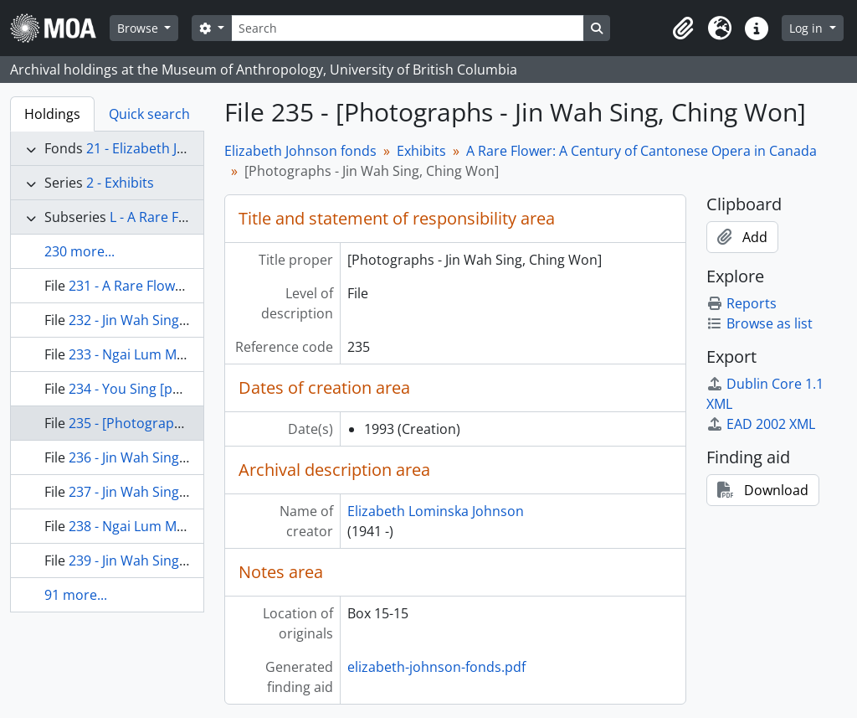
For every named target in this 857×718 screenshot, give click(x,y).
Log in (807, 28)
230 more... (79, 251)
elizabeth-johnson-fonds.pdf (436, 667)
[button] (683, 28)
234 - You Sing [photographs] (160, 389)
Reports (741, 303)
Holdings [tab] (52, 114)
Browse (139, 28)
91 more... (75, 595)
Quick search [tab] (149, 114)
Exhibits (421, 151)
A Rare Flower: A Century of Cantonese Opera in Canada (641, 151)
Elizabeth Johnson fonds (300, 151)
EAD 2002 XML (760, 424)
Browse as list (759, 323)
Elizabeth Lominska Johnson (435, 511)
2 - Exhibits (120, 182)
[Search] (407, 28)
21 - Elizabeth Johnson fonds (175, 148)
